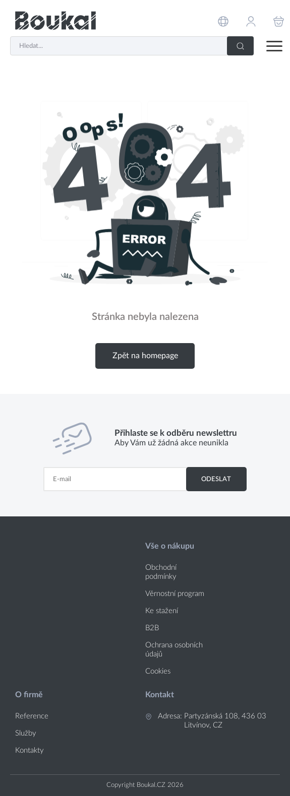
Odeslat (216, 479)
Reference (31, 716)
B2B (152, 628)
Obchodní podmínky (161, 572)
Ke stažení (161, 611)
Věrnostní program (174, 594)
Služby (25, 733)
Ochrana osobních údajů (174, 649)
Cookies (157, 671)
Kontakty (29, 750)
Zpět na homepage (145, 356)
